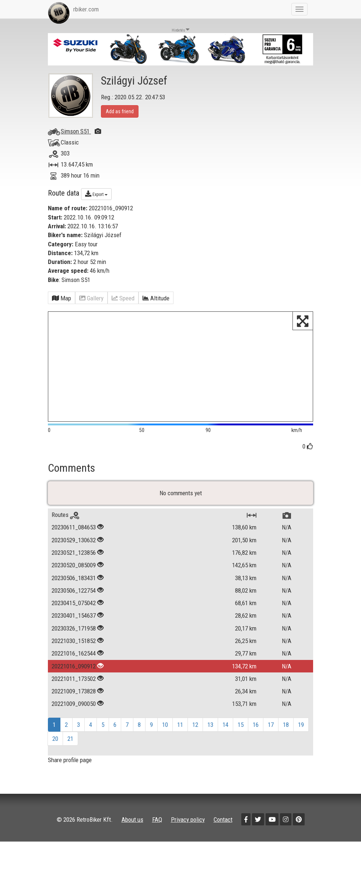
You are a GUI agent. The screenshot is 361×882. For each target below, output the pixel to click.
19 (301, 724)
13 (210, 724)
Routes (65, 514)
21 (70, 738)
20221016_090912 (74, 666)
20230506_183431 (74, 578)
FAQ (157, 819)
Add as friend (120, 111)
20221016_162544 (74, 653)
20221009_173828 (74, 691)
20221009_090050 (74, 703)
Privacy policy (188, 819)
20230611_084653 (74, 527)
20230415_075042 (74, 603)
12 (195, 724)
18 (286, 724)
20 (55, 738)
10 (165, 724)
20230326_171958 (74, 628)
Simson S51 (81, 131)
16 (256, 724)
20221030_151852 (74, 640)
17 (271, 724)
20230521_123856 (74, 552)
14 (225, 724)
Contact (223, 819)
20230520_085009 (74, 565)
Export (96, 193)
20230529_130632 (74, 540)
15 (240, 724)
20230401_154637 (74, 615)
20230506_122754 (74, 590)
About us (132, 819)
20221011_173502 (74, 678)
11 (180, 724)
